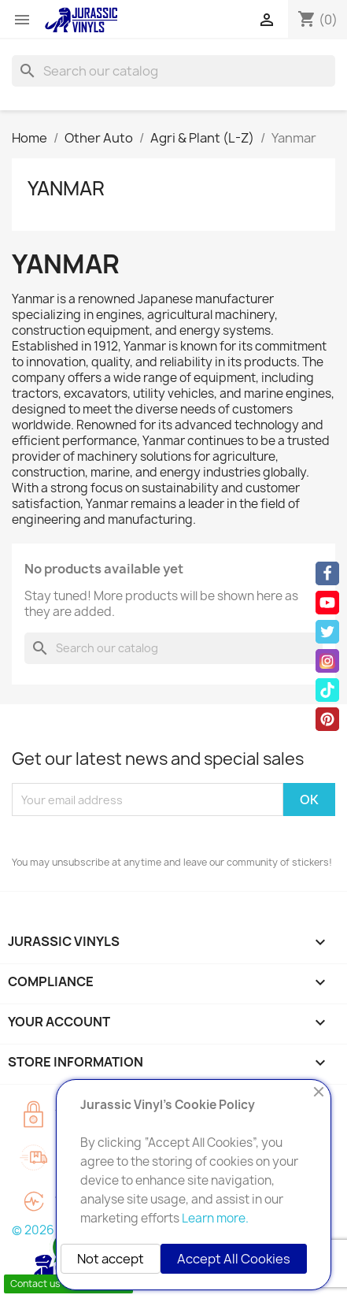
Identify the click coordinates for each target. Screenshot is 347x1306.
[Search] (173, 71)
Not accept (110, 1258)
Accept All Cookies (233, 1258)
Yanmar (66, 188)
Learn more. (215, 1218)
